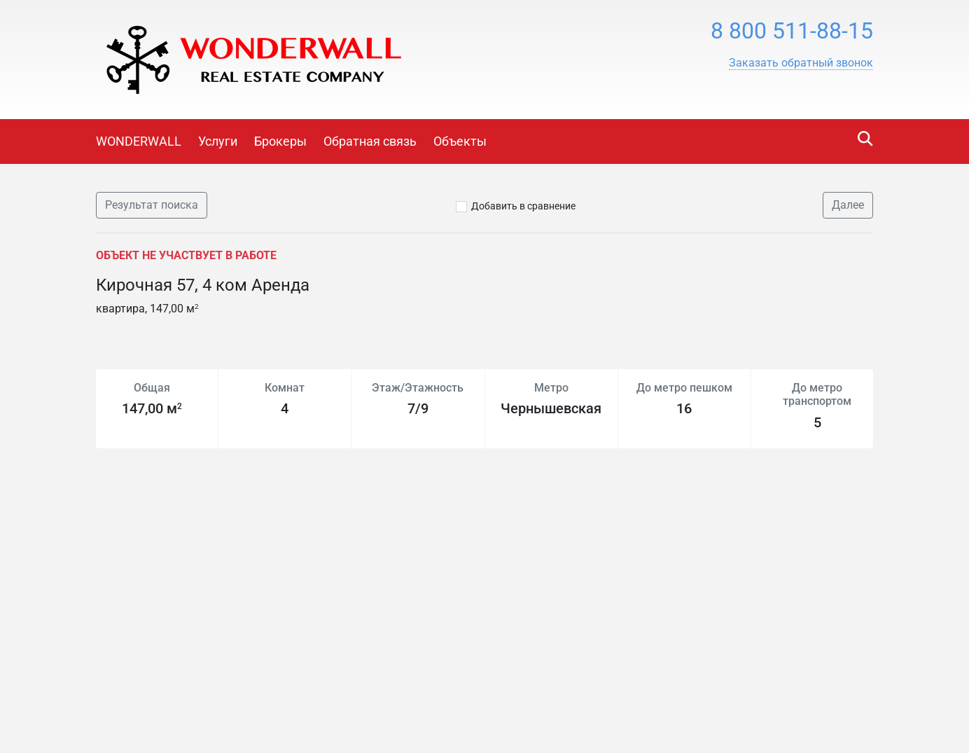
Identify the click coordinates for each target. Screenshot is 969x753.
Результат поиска (151, 205)
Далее (848, 205)
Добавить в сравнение (523, 206)
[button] (801, 63)
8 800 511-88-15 (792, 31)
